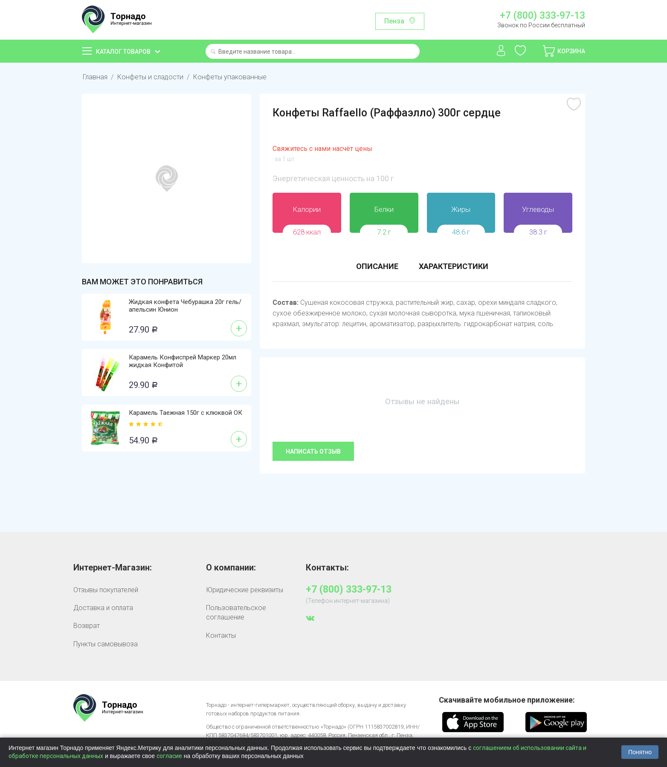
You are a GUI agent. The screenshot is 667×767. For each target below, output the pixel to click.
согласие (169, 756)
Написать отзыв (313, 451)
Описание (377, 266)
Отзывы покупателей (105, 590)
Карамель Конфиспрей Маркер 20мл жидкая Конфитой (182, 361)
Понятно (640, 752)
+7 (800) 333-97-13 (542, 16)
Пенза (394, 21)
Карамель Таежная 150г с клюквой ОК (185, 413)
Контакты (221, 635)
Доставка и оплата (103, 608)
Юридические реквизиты (244, 590)
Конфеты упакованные (227, 77)
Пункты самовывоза (105, 644)
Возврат (86, 626)
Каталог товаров (123, 51)
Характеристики (453, 266)
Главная (95, 77)
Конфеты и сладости (149, 77)
